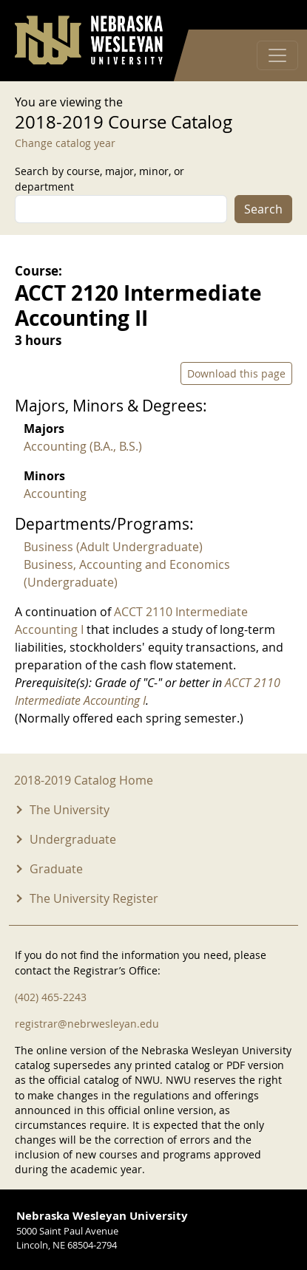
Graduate (56, 869)
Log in (273, 15)
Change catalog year (65, 143)
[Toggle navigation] (277, 55)
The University (69, 810)
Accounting (55, 493)
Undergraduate (73, 839)
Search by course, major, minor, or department (99, 179)
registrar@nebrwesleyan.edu (87, 1024)
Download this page (236, 373)
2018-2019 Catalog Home (83, 780)
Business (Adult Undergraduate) (113, 547)
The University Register (94, 898)
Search (263, 209)
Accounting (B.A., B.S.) (83, 446)
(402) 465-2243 (51, 997)
